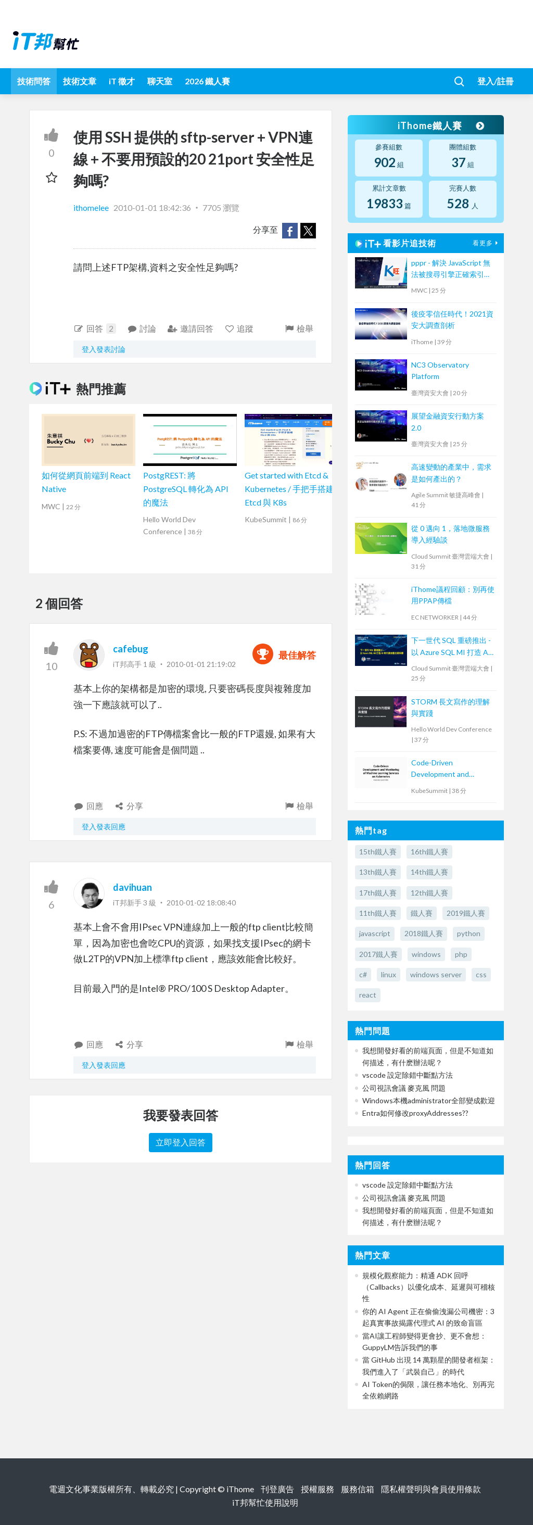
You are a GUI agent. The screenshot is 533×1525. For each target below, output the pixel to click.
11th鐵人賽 (378, 913)
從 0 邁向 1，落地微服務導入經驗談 (450, 534)
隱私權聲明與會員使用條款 (431, 1489)
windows (426, 954)
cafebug (130, 648)
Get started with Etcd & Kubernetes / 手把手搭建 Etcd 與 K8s (289, 488)
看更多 (487, 243)
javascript (374, 933)
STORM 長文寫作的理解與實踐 (450, 707)
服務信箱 (357, 1489)
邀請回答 (190, 328)
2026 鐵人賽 (207, 81)
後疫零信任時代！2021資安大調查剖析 (452, 319)
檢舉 (298, 328)
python (468, 933)
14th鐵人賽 (429, 871)
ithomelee (91, 207)
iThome (240, 1489)
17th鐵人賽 (378, 892)
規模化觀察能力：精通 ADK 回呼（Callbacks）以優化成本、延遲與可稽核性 (428, 1287)
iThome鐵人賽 (440, 125)
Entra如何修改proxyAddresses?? (415, 1112)
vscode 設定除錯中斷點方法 (407, 1074)
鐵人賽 (422, 913)
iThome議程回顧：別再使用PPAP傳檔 (452, 595)
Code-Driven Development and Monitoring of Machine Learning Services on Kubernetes (448, 769)
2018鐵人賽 (423, 933)
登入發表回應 (103, 826)
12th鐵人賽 (429, 892)
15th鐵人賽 (378, 851)
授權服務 (317, 1489)
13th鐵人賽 (378, 871)
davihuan (132, 887)
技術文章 (79, 81)
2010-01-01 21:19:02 (201, 664)
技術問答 (33, 81)
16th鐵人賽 (429, 851)
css (481, 974)
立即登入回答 (181, 1142)
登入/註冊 (495, 81)
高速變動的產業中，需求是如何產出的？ (451, 472)
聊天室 (159, 81)
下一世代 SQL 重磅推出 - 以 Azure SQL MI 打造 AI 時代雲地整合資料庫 (451, 647)
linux (388, 974)
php (461, 954)
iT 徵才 (122, 81)
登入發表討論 (103, 349)
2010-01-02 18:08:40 (201, 902)
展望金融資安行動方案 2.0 (447, 421)
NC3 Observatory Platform (440, 370)
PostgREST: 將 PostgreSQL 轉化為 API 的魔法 (186, 488)
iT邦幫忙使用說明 (265, 1502)
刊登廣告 (277, 1489)
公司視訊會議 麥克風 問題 (404, 1087)
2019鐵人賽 (466, 913)
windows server (436, 974)
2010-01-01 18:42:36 (152, 207)
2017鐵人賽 (378, 954)
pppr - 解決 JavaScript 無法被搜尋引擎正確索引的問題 (451, 269)
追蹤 (239, 328)
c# (363, 974)
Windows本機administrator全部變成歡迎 (428, 1100)
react (367, 994)
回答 (94, 328)
